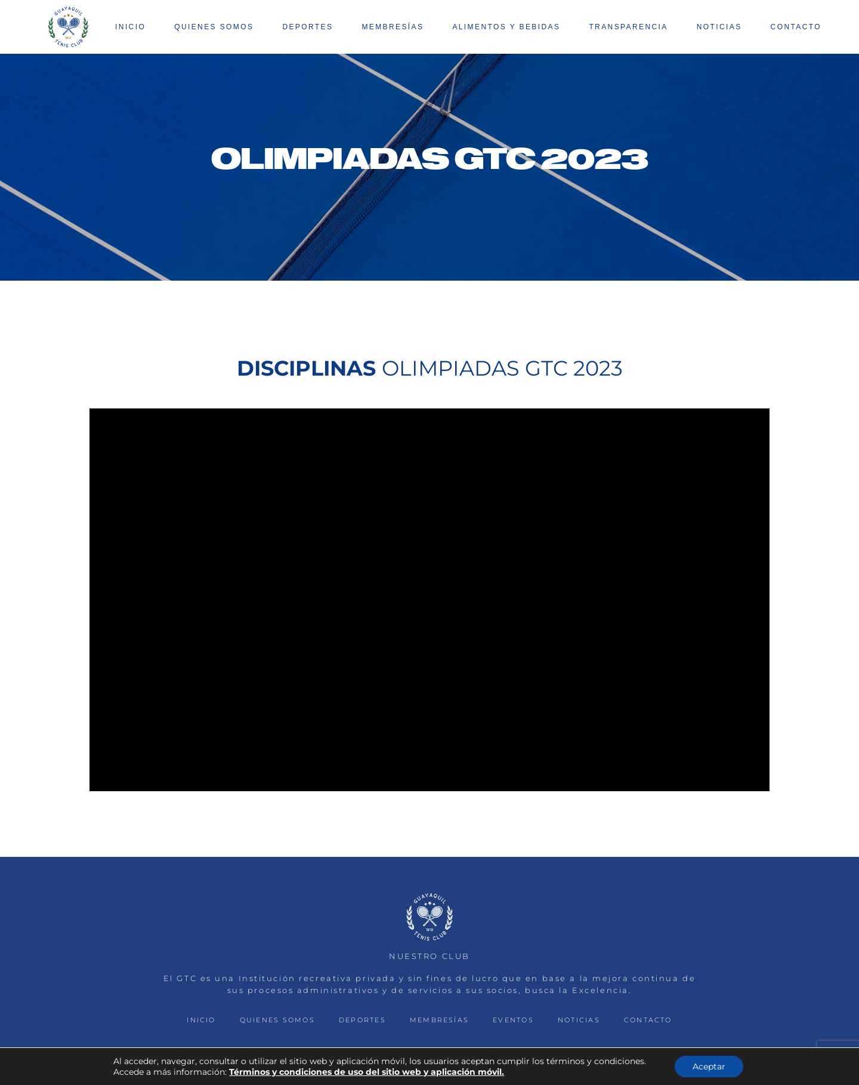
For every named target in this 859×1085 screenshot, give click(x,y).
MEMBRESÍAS (439, 1020)
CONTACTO (648, 1020)
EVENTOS (513, 1020)
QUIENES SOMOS (277, 1020)
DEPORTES (362, 1020)
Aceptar (709, 1066)
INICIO (201, 1020)
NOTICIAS (579, 1020)
